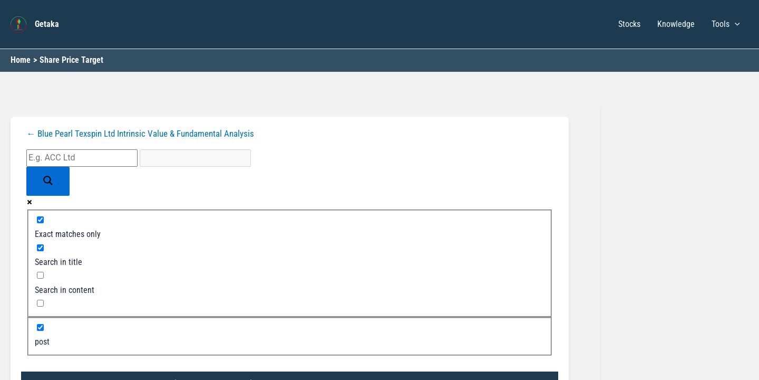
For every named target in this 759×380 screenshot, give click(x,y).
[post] (40, 327)
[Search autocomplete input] (195, 158)
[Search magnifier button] (48, 181)
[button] (734, 24)
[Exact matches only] (40, 219)
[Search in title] (40, 247)
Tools (726, 24)
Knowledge (676, 24)
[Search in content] (40, 275)
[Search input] (82, 158)
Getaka (47, 24)
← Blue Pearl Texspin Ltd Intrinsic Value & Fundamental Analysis (147, 133)
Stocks (629, 24)
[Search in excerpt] (40, 303)
